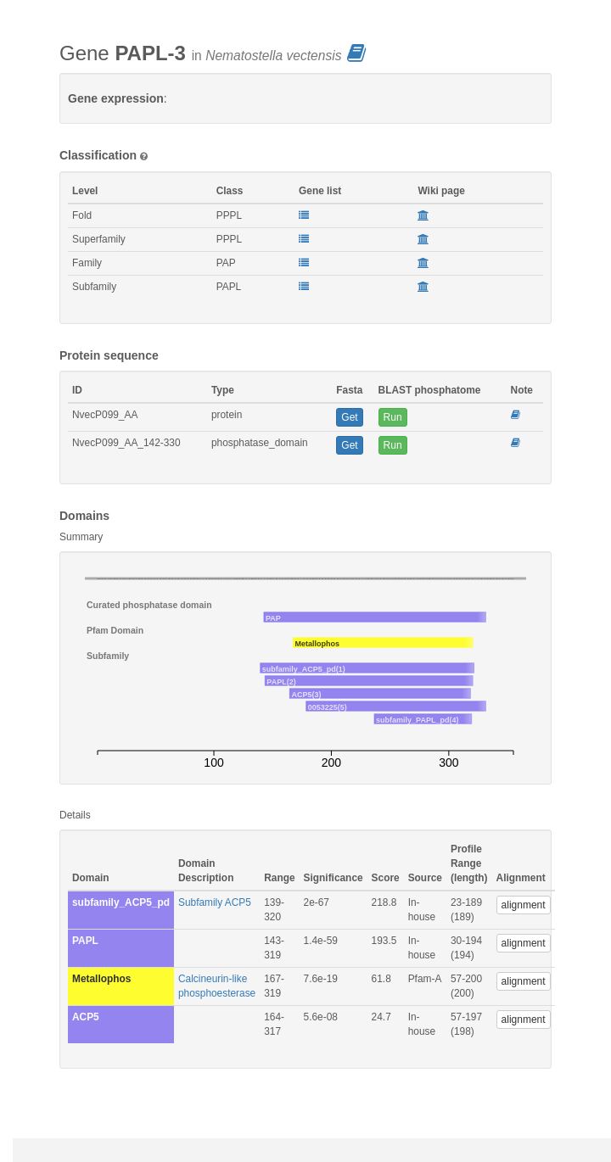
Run (393, 417)
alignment (524, 905)
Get (349, 417)
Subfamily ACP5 (214, 902)
